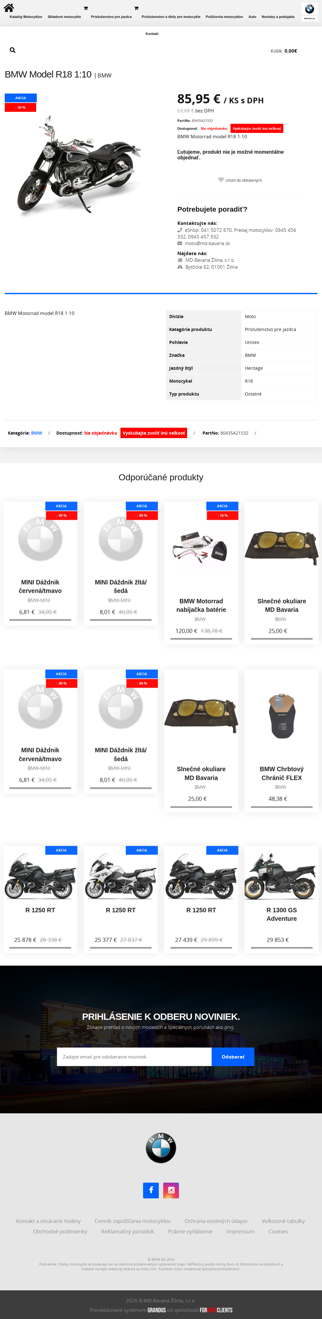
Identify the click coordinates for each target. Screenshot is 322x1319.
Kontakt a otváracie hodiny (49, 1220)
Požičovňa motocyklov (224, 17)
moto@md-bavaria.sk (203, 243)
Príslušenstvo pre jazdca (111, 17)
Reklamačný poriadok (128, 1230)
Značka (177, 355)
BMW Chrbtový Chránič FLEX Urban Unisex (282, 783)
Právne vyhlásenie (191, 1230)
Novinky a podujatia (278, 17)
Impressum (241, 1230)
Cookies (279, 1230)
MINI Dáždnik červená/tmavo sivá (40, 596)
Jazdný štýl (181, 368)
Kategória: (19, 433)
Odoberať (233, 1056)
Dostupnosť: (187, 128)
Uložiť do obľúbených (243, 180)
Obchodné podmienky (61, 1230)
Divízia (176, 316)
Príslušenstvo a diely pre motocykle (171, 17)
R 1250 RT (40, 914)
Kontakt (152, 34)
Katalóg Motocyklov (26, 17)
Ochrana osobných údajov (217, 1220)
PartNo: (184, 120)
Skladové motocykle (64, 17)
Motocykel (180, 381)
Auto (252, 17)
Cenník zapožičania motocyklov (133, 1220)
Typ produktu (184, 394)
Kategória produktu (190, 329)
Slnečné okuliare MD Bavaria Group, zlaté (282, 614)
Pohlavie (178, 342)
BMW (36, 433)
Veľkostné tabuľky (284, 1220)
